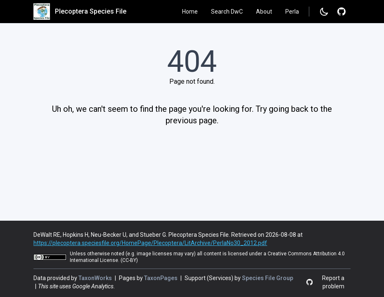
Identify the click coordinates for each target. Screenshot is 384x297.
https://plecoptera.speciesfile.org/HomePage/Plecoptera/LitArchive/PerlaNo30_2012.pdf (150, 243)
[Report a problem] (341, 11)
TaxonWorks (95, 278)
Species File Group (267, 278)
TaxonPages (161, 278)
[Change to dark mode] (324, 11)
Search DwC (227, 11)
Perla (292, 11)
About (264, 11)
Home (190, 11)
